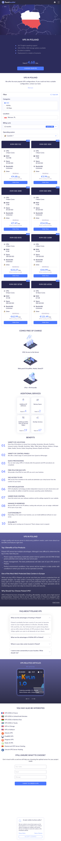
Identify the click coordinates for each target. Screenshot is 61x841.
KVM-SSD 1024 (45, 144)
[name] (30, 765)
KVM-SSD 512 (15, 144)
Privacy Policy (22, 833)
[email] (30, 770)
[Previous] (27, 697)
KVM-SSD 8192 (15, 238)
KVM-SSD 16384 (45, 238)
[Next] (33, 697)
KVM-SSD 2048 (15, 191)
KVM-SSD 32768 (15, 284)
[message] (30, 776)
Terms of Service (38, 833)
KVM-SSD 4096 (45, 191)
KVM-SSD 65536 (45, 284)
